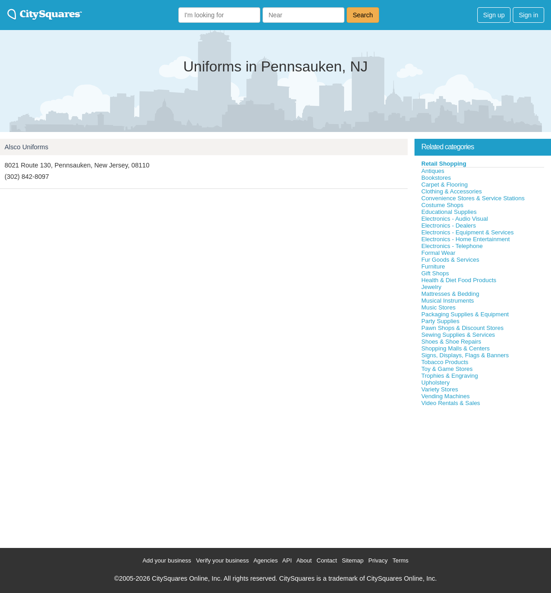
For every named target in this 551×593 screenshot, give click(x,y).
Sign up (494, 15)
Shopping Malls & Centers (455, 348)
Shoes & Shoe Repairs (451, 341)
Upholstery (435, 382)
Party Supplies (440, 321)
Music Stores (438, 307)
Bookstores (436, 177)
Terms (400, 560)
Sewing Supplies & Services (458, 334)
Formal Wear (438, 252)
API (287, 560)
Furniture (433, 266)
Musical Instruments (447, 300)
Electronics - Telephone (452, 246)
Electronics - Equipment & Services (467, 232)
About (304, 560)
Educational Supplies (448, 211)
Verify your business (222, 560)
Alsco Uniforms (26, 147)
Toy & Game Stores (447, 368)
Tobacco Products (444, 362)
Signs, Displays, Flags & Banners (465, 355)
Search (363, 15)
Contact (327, 560)
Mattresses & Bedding (450, 293)
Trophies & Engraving (449, 375)
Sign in (528, 15)
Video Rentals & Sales (450, 403)
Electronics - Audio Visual (454, 218)
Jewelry (431, 287)
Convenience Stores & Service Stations (473, 198)
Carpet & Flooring (444, 184)
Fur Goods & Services (450, 259)
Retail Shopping (443, 163)
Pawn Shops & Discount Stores (462, 327)
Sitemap (353, 560)
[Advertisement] (483, 475)
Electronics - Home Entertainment (465, 239)
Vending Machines (445, 396)
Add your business (166, 560)
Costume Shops (442, 205)
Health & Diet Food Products (458, 280)
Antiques (433, 170)
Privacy (378, 560)
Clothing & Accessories (451, 191)
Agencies (265, 560)
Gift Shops (435, 273)
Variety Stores (439, 389)
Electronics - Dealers (448, 225)
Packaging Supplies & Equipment (465, 314)
